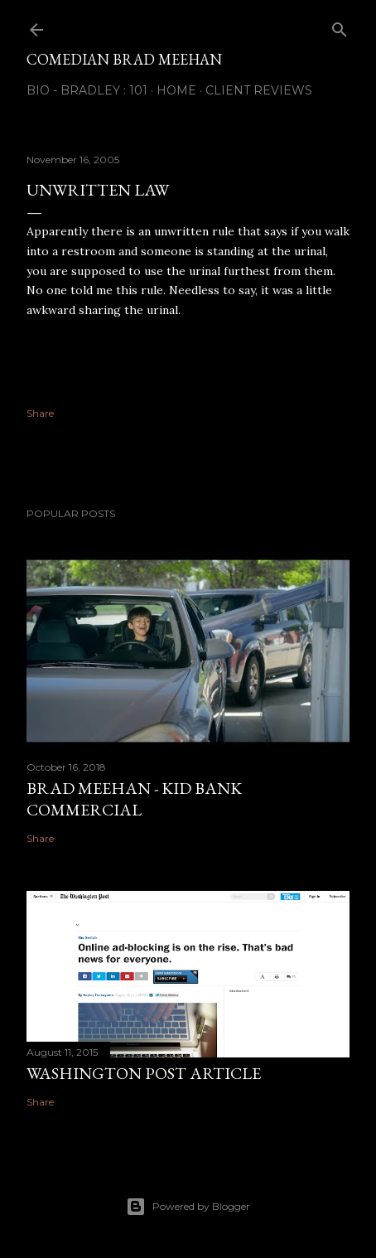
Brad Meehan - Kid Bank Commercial (134, 798)
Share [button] (40, 413)
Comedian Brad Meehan (124, 59)
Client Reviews (258, 90)
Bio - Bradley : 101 (87, 90)
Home (176, 90)
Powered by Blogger (188, 1207)
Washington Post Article (144, 1073)
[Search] (339, 26)
